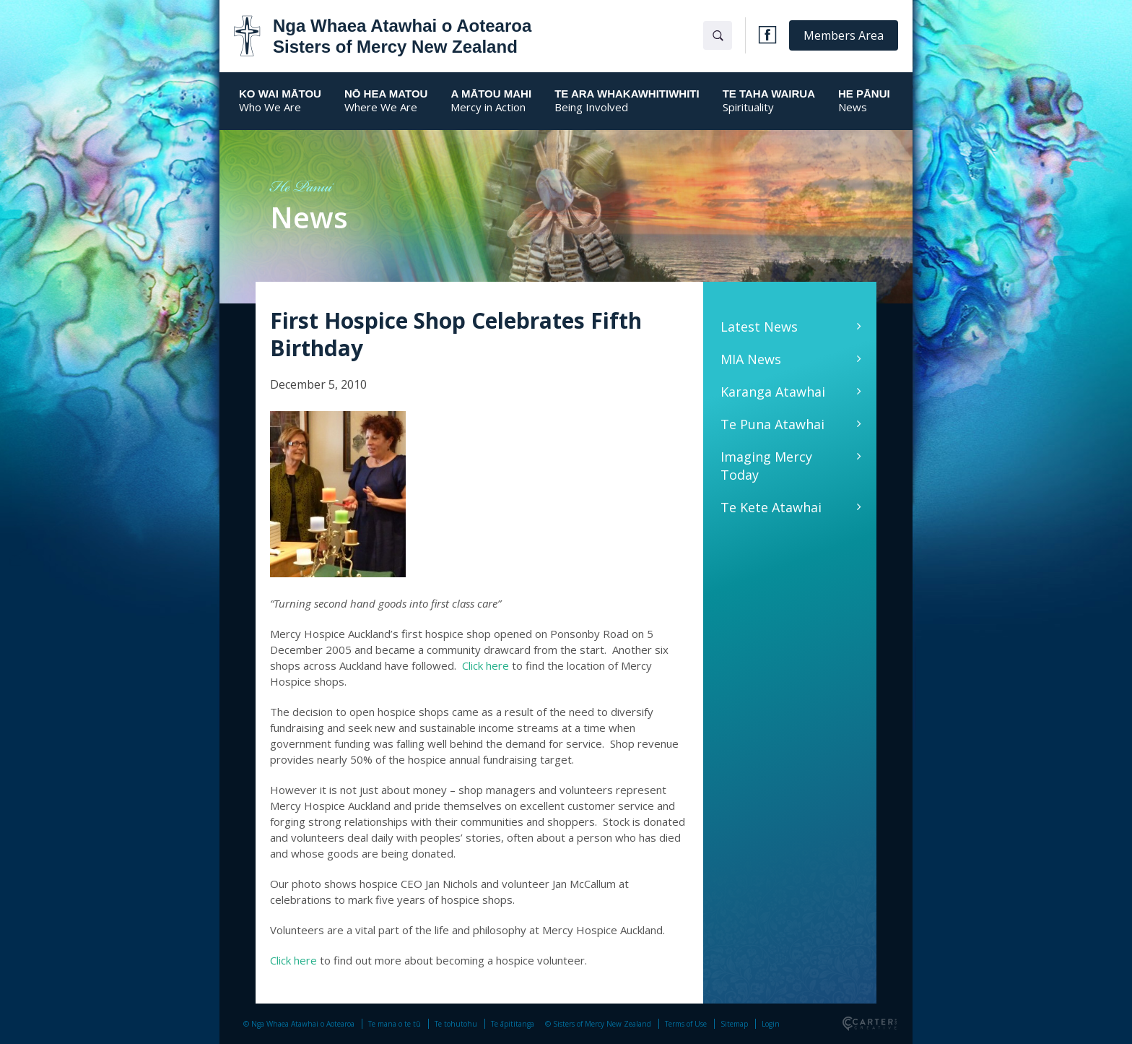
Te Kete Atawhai (771, 507)
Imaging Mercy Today (766, 465)
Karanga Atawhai (772, 391)
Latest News (759, 326)
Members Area (844, 35)
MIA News (750, 359)
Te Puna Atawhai (772, 424)
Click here (485, 665)
